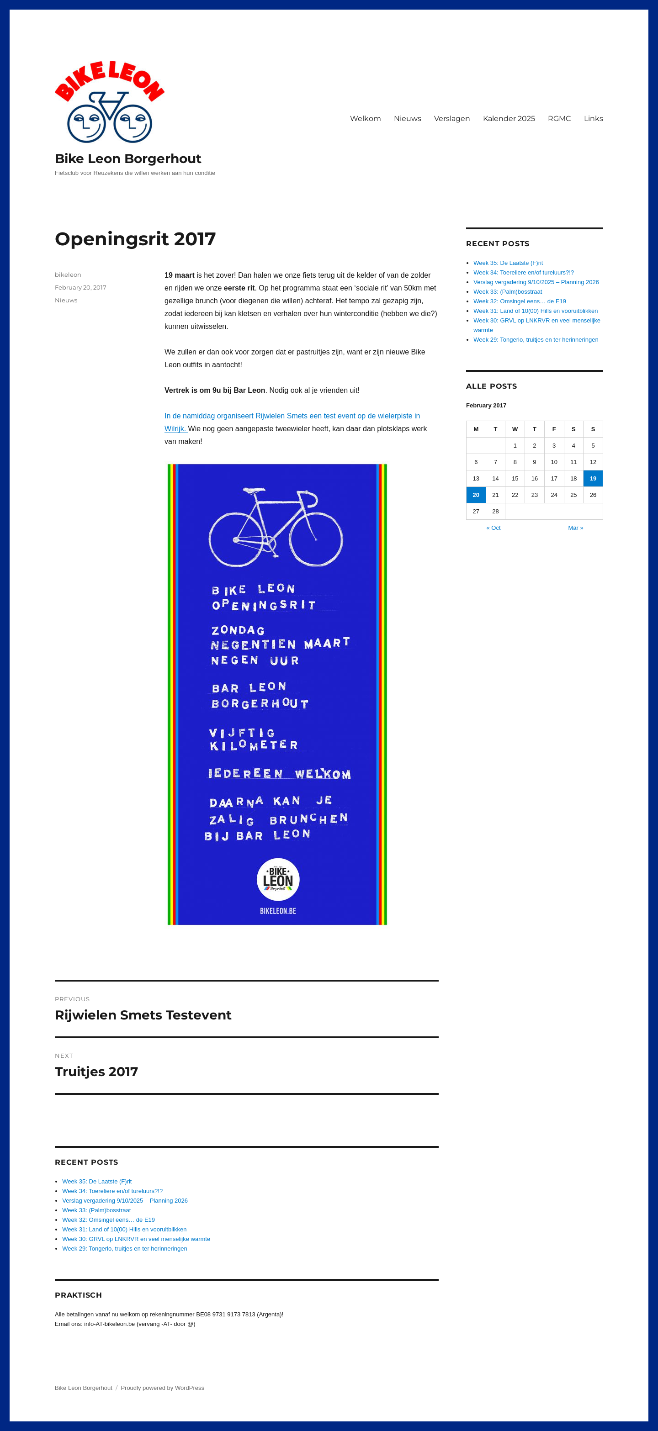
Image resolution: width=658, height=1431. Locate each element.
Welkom (365, 118)
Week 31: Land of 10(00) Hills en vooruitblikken (124, 1229)
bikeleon (68, 274)
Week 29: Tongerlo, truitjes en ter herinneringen (124, 1248)
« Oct (493, 527)
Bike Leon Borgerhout (128, 158)
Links (593, 118)
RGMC (559, 118)
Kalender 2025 (509, 118)
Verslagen (452, 118)
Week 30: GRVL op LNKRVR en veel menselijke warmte (136, 1239)
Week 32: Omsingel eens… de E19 (108, 1219)
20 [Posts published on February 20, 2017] (476, 494)
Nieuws (407, 118)
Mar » (575, 527)
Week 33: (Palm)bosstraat (96, 1210)
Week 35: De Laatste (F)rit (97, 1181)
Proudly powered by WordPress (162, 1387)
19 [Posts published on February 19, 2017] (593, 478)
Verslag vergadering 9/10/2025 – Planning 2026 (125, 1200)
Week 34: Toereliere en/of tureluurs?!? (112, 1191)
